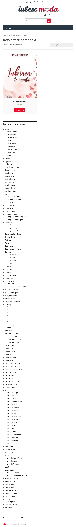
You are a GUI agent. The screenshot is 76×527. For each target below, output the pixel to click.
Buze (8, 307)
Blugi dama (9, 173)
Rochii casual (11, 399)
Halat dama (9, 272)
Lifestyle (10, 202)
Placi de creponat (11, 375)
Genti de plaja (12, 260)
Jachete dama (10, 299)
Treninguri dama (11, 493)
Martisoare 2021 (13, 153)
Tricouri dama (10, 496)
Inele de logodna (13, 167)
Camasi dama (10, 188)
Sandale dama (10, 456)
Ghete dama (9, 269)
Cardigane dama (11, 191)
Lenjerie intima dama (13, 302)
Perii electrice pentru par (14, 369)
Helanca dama (10, 278)
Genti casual (11, 254)
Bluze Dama (9, 176)
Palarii (9, 156)
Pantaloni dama (10, 348)
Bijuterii (8, 162)
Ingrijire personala (11, 295)
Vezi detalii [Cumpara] (20, 110)
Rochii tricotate (12, 441)
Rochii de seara (12, 420)
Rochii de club (12, 405)
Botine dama (9, 182)
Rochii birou (11, 396)
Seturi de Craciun (13, 472)
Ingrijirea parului (13, 231)
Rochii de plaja (12, 414)
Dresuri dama (10, 237)
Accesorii (8, 129)
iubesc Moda (7, 524)
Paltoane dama (10, 345)
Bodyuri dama (10, 179)
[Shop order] (61, 45)
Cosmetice (9, 223)
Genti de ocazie (12, 257)
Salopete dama (10, 453)
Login (30, 2)
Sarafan (8, 467)
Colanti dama (10, 211)
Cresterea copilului (14, 196)
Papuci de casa (10, 357)
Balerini (8, 159)
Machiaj (8, 305)
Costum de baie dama (13, 234)
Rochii (7, 390)
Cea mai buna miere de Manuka (15, 518)
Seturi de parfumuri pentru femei (19, 475)
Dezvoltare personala (14, 199)
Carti (10, 35)
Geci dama (9, 246)
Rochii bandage (12, 393)
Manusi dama (12, 150)
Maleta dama (10, 322)
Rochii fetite (9, 447)
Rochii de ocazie (13, 411)
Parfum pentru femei (12, 366)
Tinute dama (9, 484)
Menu (8, 28)
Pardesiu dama (10, 360)
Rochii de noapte (13, 408)
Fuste (7, 243)
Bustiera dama (10, 185)
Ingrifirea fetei (12, 225)
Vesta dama (9, 508)
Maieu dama (9, 319)
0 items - (42, 2)
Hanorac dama (10, 275)
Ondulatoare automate (13, 339)
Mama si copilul (10, 325)
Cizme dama (9, 205)
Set (8, 316)
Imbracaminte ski (11, 289)
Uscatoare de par (11, 505)
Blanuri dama (10, 170)
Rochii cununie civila (14, 402)
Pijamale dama (10, 372)
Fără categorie (10, 240)
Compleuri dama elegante (16, 217)
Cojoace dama (10, 208)
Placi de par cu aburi (12, 381)
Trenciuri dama (10, 490)
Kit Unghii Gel (12, 502)
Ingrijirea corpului (13, 228)
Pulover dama (10, 387)
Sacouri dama (10, 450)
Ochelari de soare (11, 336)
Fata (8, 310)
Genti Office (11, 263)
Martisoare (9, 330)
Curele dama (11, 144)
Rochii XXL (10, 444)
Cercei (9, 141)
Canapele (10, 283)
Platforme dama (11, 384)
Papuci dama (9, 354)
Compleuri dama (11, 214)
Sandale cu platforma (15, 458)
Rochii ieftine (11, 429)
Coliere (9, 164)
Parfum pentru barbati (13, 363)
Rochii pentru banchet (15, 435)
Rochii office (11, 432)
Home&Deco (9, 281)
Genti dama (9, 252)
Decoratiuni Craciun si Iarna (17, 286)
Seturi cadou (9, 470)
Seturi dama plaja (11, 478)
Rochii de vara (12, 423)
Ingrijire (10, 327)
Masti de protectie (11, 333)
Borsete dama (12, 132)
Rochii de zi (11, 426)
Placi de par (9, 378)
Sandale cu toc (12, 461)
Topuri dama (9, 487)
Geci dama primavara (13, 249)
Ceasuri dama (12, 138)
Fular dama (11, 147)
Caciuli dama (11, 135)
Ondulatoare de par (12, 342)
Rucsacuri (10, 266)
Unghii (7, 499)
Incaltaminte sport (11, 292)
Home (5, 35)
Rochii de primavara (14, 417)
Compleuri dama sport (15, 220)
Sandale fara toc (13, 464)
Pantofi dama (10, 351)
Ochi (8, 313)
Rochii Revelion (12, 438)
